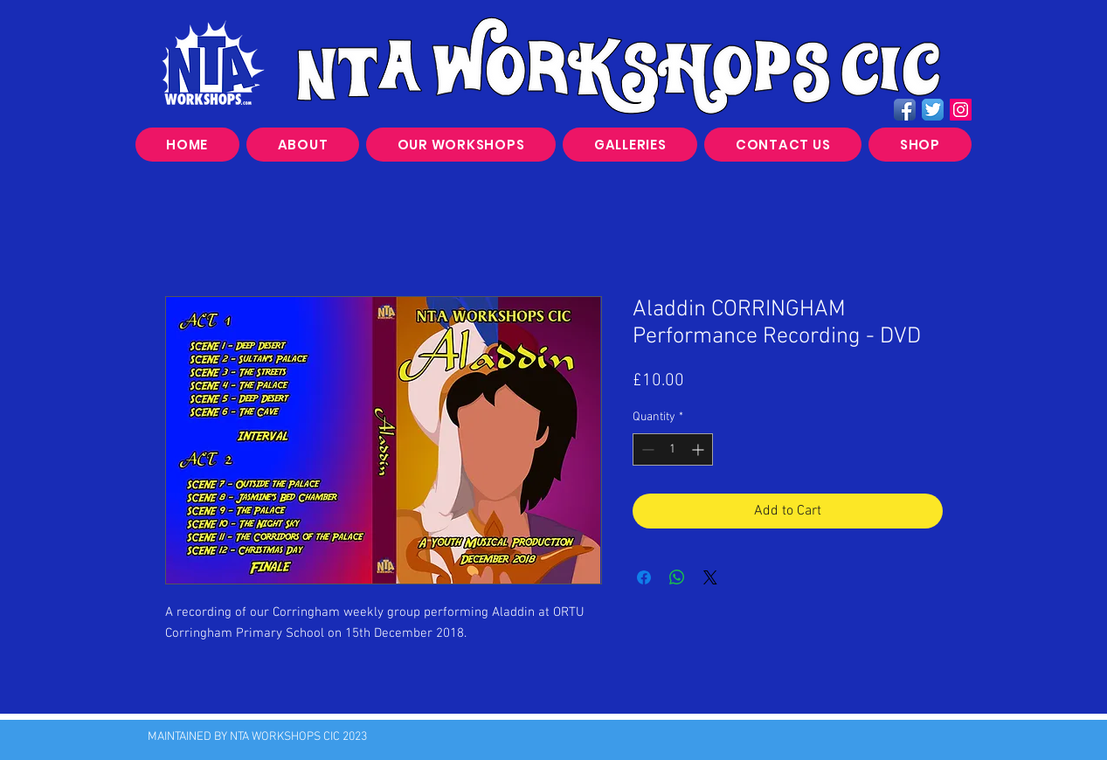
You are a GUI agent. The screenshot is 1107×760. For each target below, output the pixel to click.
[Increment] (699, 449)
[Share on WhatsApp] (677, 577)
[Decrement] (646, 449)
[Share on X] (710, 577)
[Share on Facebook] (643, 577)
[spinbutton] (672, 449)
